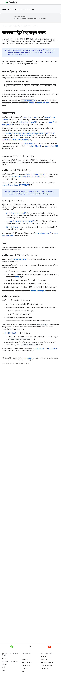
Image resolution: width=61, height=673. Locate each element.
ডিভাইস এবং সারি (43, 103)
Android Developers (7, 26)
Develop (5, 9)
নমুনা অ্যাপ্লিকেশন (8, 333)
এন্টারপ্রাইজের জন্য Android (10, 661)
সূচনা (30, 103)
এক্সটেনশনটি (27, 133)
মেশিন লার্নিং (25, 659)
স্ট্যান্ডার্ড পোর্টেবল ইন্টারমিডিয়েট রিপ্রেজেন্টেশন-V (28, 177)
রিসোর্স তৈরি (35, 146)
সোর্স (3, 667)
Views (31, 9)
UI (25, 9)
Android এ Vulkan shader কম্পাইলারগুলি (15, 185)
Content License (26, 358)
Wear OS (44, 659)
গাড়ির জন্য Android (46, 665)
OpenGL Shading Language (36, 174)
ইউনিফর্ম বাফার (11, 227)
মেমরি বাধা (51, 349)
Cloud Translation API (28, 19)
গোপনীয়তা (24, 668)
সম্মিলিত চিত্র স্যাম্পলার (26, 122)
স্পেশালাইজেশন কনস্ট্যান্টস (15, 213)
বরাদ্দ (17, 277)
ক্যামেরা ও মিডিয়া (26, 665)
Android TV (44, 668)
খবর (3, 670)
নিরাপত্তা (4, 664)
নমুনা (50, 122)
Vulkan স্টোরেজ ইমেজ (29, 117)
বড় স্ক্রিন (43, 656)
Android (4, 658)
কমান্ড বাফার (39, 349)
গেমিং (23, 656)
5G (23, 671)
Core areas (16, 9)
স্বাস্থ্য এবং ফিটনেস (26, 662)
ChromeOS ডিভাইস (47, 662)
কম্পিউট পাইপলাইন (37, 291)
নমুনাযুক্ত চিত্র (6, 125)
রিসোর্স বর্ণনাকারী (50, 146)
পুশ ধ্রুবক (9, 221)
